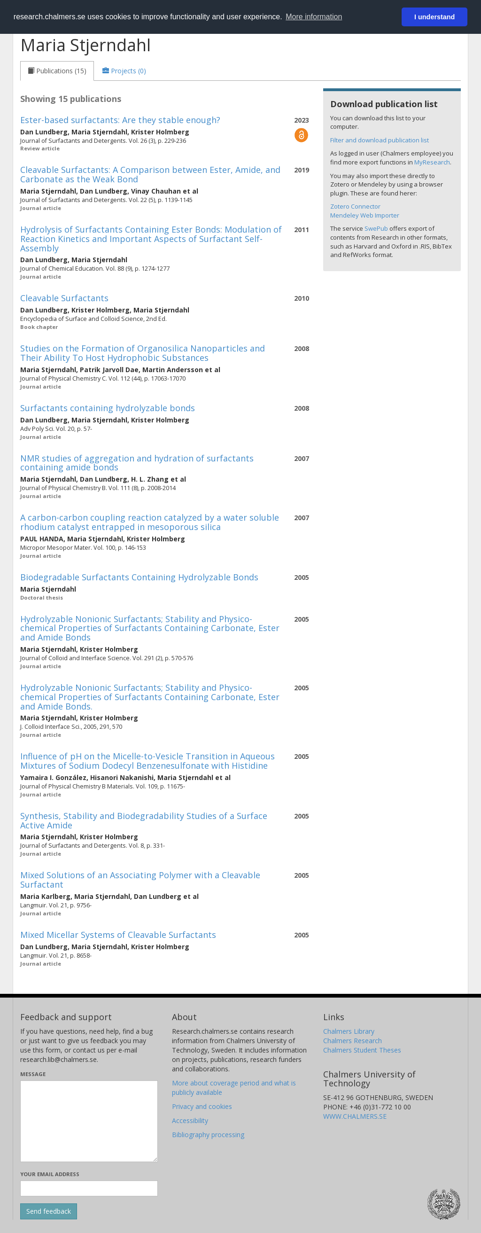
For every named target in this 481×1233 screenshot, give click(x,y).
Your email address (49, 1174)
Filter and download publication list (379, 140)
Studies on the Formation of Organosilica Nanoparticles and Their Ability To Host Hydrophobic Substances (142, 353)
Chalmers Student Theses (362, 1050)
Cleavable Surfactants (64, 298)
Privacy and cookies (202, 1106)
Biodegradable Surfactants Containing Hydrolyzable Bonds (139, 577)
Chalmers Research (352, 1040)
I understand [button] (434, 17)
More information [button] (314, 17)
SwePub (376, 228)
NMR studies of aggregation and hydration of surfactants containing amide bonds (137, 463)
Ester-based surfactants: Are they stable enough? (120, 119)
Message (33, 1073)
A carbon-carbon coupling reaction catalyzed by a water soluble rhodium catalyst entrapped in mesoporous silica (149, 522)
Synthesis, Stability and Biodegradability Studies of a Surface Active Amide (143, 820)
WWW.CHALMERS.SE (355, 1116)
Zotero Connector (355, 206)
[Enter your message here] (89, 1121)
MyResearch (432, 162)
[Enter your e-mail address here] (89, 1188)
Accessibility (190, 1120)
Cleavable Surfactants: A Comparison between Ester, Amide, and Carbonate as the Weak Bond (150, 174)
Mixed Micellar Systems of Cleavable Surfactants (118, 934)
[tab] (57, 71)
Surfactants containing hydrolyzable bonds (107, 408)
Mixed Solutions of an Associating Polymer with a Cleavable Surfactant (140, 879)
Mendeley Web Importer (364, 215)
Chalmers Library (348, 1031)
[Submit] (48, 1211)
